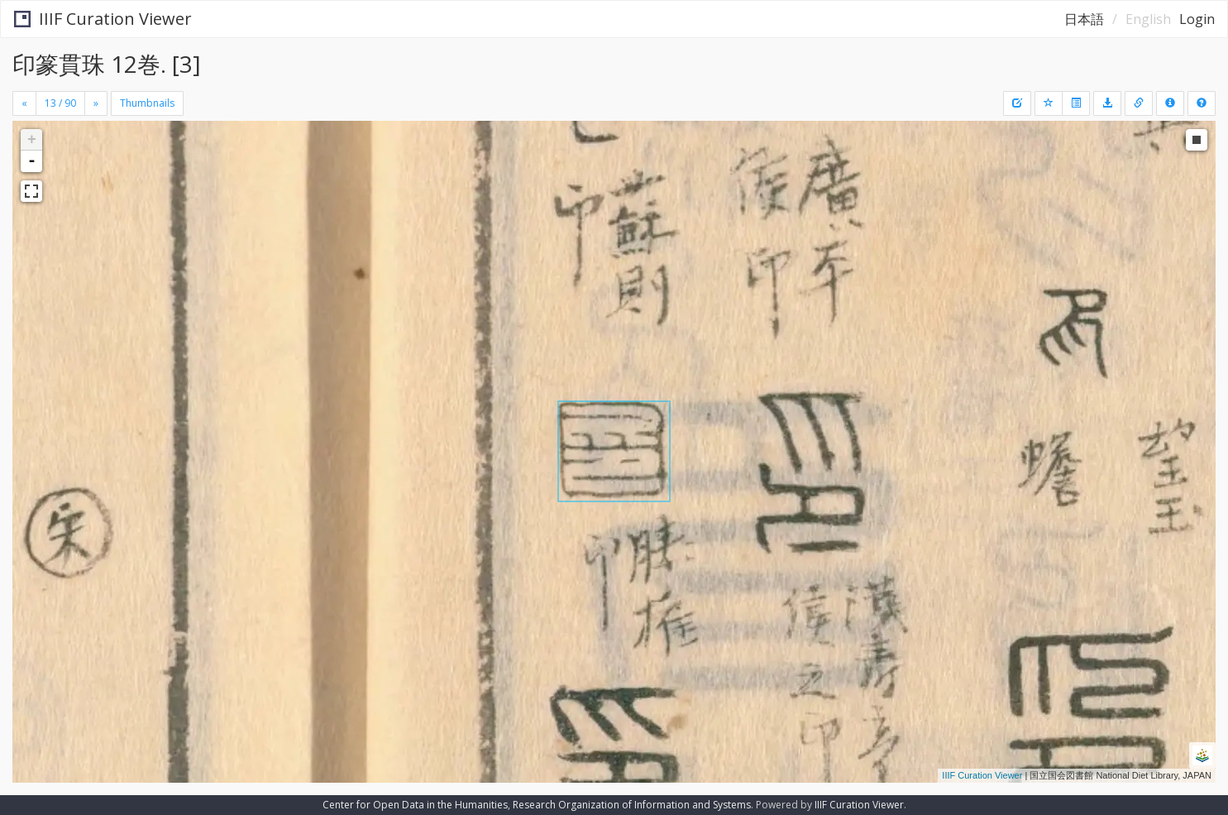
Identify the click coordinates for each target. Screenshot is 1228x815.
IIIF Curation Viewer (103, 18)
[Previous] (24, 103)
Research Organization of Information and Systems (632, 805)
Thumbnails (147, 103)
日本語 (1084, 19)
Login (1197, 19)
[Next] (96, 103)
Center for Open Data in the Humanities (415, 805)
